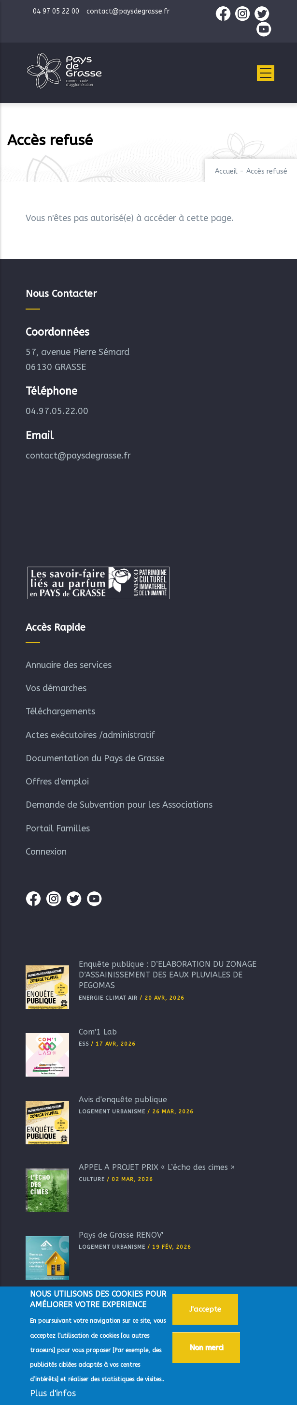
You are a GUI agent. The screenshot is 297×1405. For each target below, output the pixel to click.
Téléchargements (60, 711)
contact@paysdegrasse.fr (78, 455)
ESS (84, 1044)
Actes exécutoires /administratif (90, 735)
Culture (92, 1179)
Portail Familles (58, 828)
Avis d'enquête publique (123, 1099)
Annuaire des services (69, 665)
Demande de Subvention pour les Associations (119, 804)
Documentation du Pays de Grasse (95, 758)
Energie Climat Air (108, 998)
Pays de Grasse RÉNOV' (121, 1235)
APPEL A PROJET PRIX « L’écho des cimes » (157, 1167)
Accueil (226, 171)
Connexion (46, 851)
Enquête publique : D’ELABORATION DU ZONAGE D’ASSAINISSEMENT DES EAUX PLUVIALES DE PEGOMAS (167, 975)
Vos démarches (56, 688)
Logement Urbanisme (112, 1112)
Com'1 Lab (98, 1031)
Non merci (206, 1347)
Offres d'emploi (57, 781)
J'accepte (205, 1309)
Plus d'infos (53, 1393)
